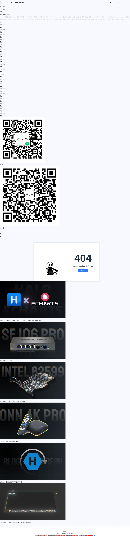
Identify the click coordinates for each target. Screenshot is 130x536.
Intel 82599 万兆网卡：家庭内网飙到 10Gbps (12, 392)
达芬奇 (57, 19)
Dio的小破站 (12, 529)
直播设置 (113, 19)
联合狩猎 (112, 17)
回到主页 (83, 266)
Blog (61, 17)
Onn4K (81, 19)
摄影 (103, 17)
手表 (26, 19)
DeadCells (69, 19)
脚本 (118, 19)
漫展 (36, 17)
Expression (56, 17)
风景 (47, 17)
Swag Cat (97, 19)
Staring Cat (75, 19)
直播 (50, 19)
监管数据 (79, 17)
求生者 (102, 19)
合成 (30, 19)
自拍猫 (122, 19)
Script (92, 19)
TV (53, 19)
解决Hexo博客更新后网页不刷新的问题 (11, 473)
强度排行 (20, 17)
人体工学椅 (98, 17)
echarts (37, 19)
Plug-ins (107, 19)
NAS (41, 19)
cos (4, 17)
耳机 (64, 17)
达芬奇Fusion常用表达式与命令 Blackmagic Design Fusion (16, 513)
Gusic (117, 17)
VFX (8, 19)
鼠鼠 (86, 17)
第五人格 (46, 19)
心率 (51, 17)
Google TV (122, 17)
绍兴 (83, 17)
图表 (24, 17)
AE (39, 17)
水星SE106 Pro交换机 (6, 351)
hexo (85, 19)
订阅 (1, 532)
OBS (107, 17)
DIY (33, 19)
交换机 (12, 19)
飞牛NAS (91, 17)
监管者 (43, 17)
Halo (1, 17)
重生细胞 (21, 19)
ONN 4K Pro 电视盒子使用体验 (9, 432)
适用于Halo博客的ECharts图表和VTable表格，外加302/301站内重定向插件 (21, 311)
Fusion (14, 17)
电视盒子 (9, 17)
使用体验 (29, 17)
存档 (16, 19)
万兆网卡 (63, 19)
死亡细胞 (69, 17)
